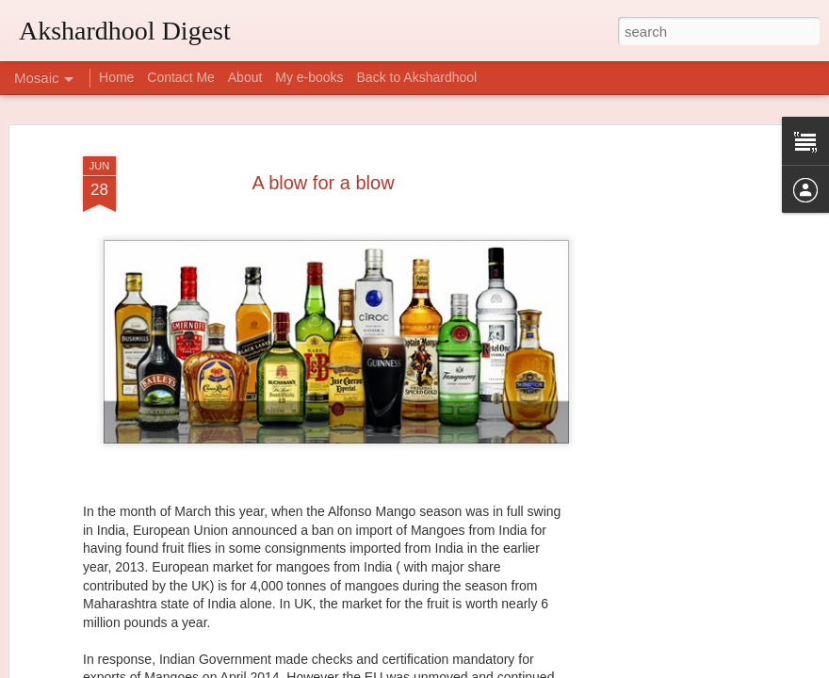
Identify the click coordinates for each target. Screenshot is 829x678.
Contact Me (181, 77)
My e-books (309, 77)
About (245, 77)
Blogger (473, 667)
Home (116, 77)
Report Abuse (529, 667)
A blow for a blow (323, 145)
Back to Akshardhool (417, 77)
